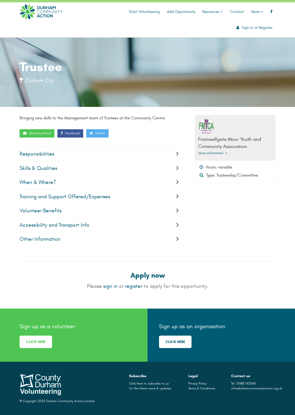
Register (265, 27)
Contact (237, 11)
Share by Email (37, 133)
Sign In (247, 27)
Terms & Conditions (201, 388)
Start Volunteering (144, 11)
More (257, 11)
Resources (212, 11)
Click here (36, 342)
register (133, 286)
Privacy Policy (197, 383)
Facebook (70, 133)
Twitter (97, 133)
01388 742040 (246, 383)
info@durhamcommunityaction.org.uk (256, 388)
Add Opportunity (181, 11)
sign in (110, 286)
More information (212, 153)
